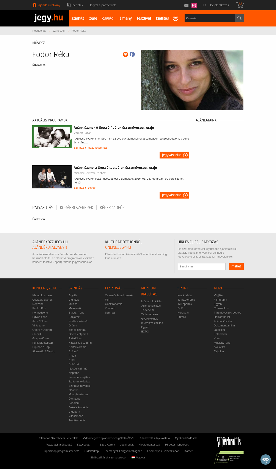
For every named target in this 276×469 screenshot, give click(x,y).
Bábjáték (74, 316)
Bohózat (74, 364)
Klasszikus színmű (80, 342)
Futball (181, 316)
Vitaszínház (76, 416)
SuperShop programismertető (60, 451)
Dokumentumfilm (224, 325)
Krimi (72, 360)
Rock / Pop (39, 308)
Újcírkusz (74, 398)
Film (107, 299)
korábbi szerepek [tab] (76, 207)
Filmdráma (220, 299)
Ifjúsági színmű (78, 368)
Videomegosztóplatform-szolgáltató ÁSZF (109, 438)
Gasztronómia (113, 304)
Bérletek (77, 5)
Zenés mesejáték (79, 377)
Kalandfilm (220, 334)
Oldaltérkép (91, 451)
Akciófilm (219, 347)
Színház (79, 147)
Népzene (38, 304)
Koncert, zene (44, 288)
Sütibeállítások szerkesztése (107, 457)
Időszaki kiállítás (151, 301)
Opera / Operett (42, 329)
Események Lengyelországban (123, 451)
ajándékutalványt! (49, 247)
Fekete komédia (79, 407)
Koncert (110, 308)
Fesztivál (113, 288)
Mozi (218, 288)
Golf (180, 308)
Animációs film (223, 321)
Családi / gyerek (42, 299)
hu (204, 5)
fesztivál (144, 18)
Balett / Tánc (76, 312)
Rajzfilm (219, 351)
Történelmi (147, 310)
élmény (125, 18)
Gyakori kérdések (186, 438)
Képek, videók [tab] (112, 207)
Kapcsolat (83, 444)
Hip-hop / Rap (41, 347)
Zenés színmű (77, 329)
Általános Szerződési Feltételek (58, 438)
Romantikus (221, 308)
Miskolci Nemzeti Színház (90, 173)
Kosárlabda (184, 295)
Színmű (73, 351)
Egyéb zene (39, 316)
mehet (236, 266)
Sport (182, 288)
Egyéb (92, 187)
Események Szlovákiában (163, 451)
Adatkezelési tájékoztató (155, 438)
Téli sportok (184, 304)
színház (77, 18)
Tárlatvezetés (149, 314)
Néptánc (74, 372)
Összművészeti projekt (119, 295)
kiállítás (162, 18)
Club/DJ (37, 334)
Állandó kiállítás (151, 305)
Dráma (73, 325)
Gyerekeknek (149, 318)
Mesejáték (75, 308)
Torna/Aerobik (186, 299)
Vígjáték (74, 299)
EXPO (145, 331)
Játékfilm (219, 329)
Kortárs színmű (78, 321)
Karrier (188, 451)
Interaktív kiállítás (152, 323)
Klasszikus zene (42, 295)
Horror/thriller (222, 316)
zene (93, 18)
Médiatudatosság (149, 444)
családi (108, 18)
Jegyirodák (127, 444)
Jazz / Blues (39, 321)
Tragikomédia (77, 420)
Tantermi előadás (79, 381)
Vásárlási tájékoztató (59, 444)
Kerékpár (183, 312)
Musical (73, 304)
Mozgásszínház (97, 147)
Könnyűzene (40, 312)
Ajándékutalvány (49, 5)
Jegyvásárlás (172, 155)
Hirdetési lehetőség (177, 444)
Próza (72, 355)
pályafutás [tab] (42, 207)
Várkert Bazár (82, 133)
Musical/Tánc (222, 342)
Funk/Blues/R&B (42, 342)
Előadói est (75, 338)
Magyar (138, 457)
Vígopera (74, 411)
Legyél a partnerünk (103, 5)
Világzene (38, 325)
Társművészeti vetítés (227, 312)
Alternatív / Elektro (43, 351)
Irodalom (74, 403)
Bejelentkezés (219, 5)
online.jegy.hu (118, 247)
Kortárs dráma (77, 347)
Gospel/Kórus (40, 338)
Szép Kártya (107, 444)
